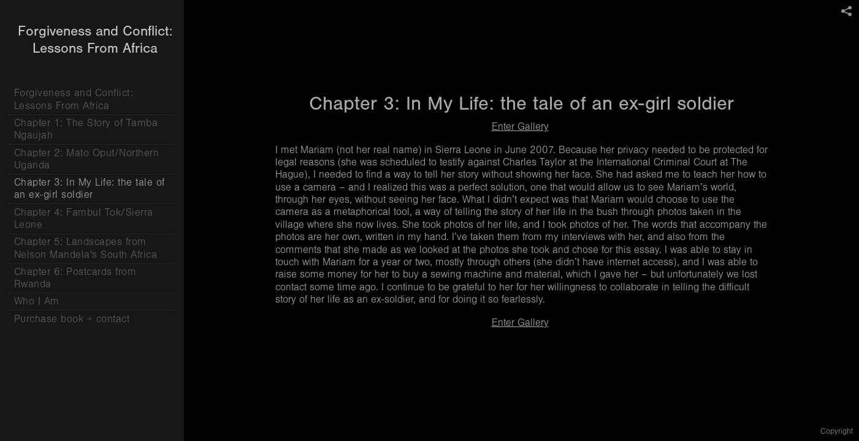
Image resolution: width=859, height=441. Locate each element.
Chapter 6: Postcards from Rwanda (75, 278)
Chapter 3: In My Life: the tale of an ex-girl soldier (89, 188)
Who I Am (36, 301)
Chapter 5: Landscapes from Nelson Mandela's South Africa (86, 248)
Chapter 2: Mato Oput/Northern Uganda (86, 159)
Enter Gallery (520, 126)
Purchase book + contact (72, 319)
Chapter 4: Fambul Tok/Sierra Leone (83, 218)
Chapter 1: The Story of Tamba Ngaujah (86, 129)
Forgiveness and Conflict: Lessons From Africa (74, 99)
